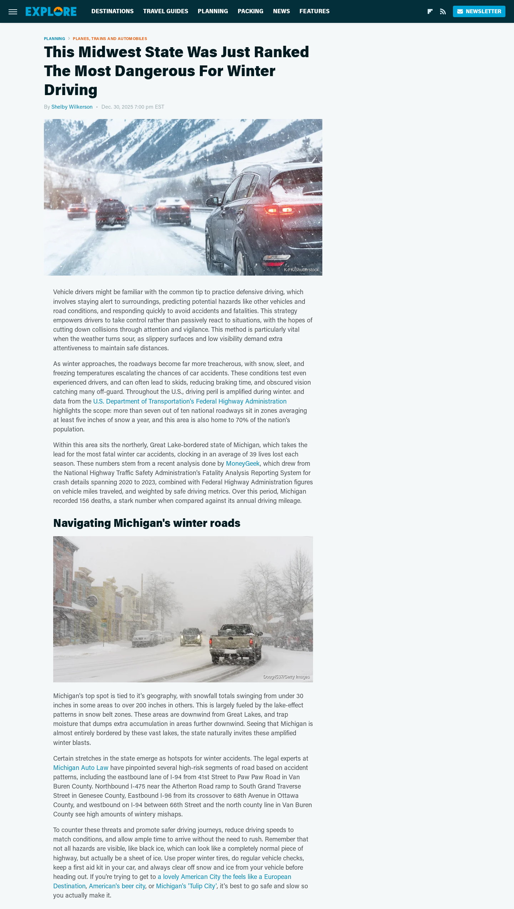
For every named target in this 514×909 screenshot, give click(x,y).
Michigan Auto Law (81, 767)
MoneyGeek (243, 463)
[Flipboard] (430, 11)
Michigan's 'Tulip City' (186, 885)
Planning (213, 11)
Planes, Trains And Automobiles (110, 38)
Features (314, 11)
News (281, 11)
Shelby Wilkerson (71, 106)
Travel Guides (165, 11)
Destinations (112, 11)
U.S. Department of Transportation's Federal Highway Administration (190, 401)
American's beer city (117, 885)
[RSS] (443, 11)
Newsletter (479, 11)
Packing (250, 11)
